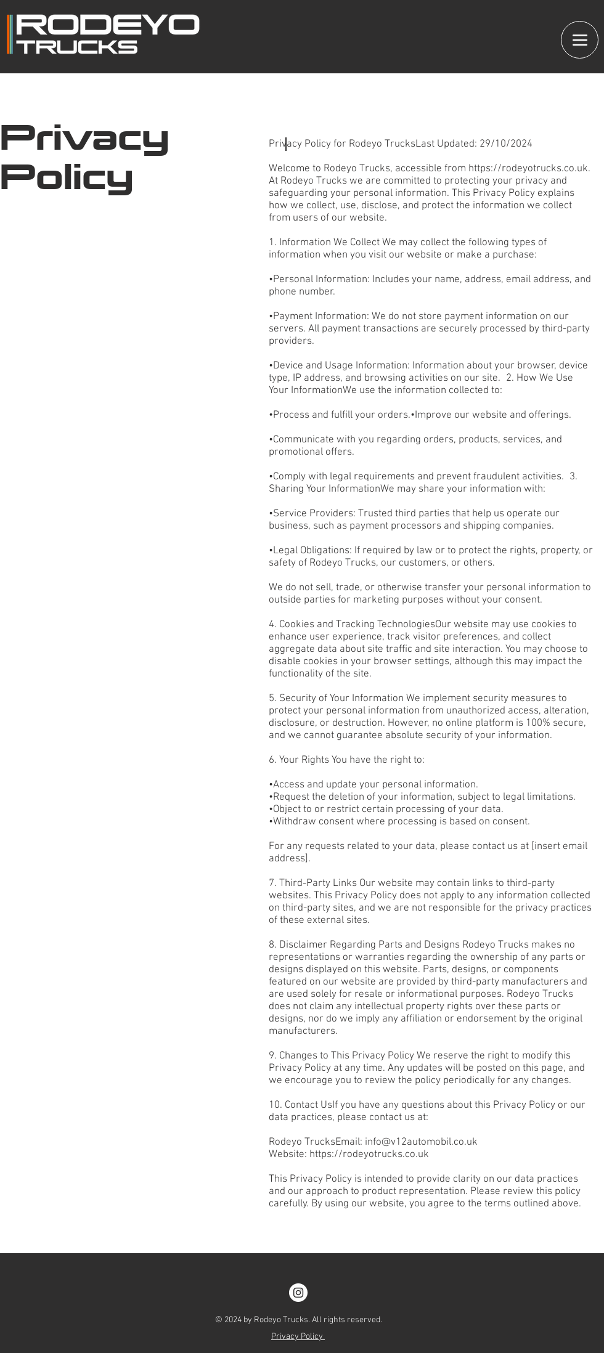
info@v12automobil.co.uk (421, 1142)
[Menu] (579, 40)
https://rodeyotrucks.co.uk (528, 169)
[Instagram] (298, 1292)
